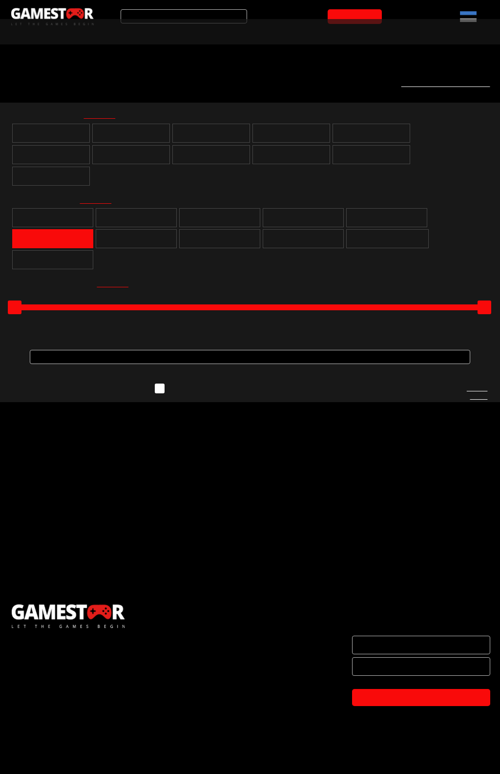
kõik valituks (106, 117)
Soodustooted (142, 30)
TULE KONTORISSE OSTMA (53, 759)
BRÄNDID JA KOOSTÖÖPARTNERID (65, 698)
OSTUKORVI (356, 17)
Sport (387, 221)
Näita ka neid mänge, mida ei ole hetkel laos (246, 392)
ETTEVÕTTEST (34, 657)
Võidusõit (136, 242)
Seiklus (220, 221)
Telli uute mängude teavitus (442, 83)
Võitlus (219, 242)
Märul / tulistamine (303, 242)
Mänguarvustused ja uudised (288, 30)
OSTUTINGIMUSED (39, 718)
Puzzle (52, 221)
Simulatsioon (53, 242)
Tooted (202, 30)
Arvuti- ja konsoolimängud (47, 30)
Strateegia (303, 221)
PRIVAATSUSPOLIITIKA (45, 739)
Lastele (53, 263)
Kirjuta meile (476, 397)
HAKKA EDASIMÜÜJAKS (47, 677)
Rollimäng (136, 221)
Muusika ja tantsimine (387, 242)
